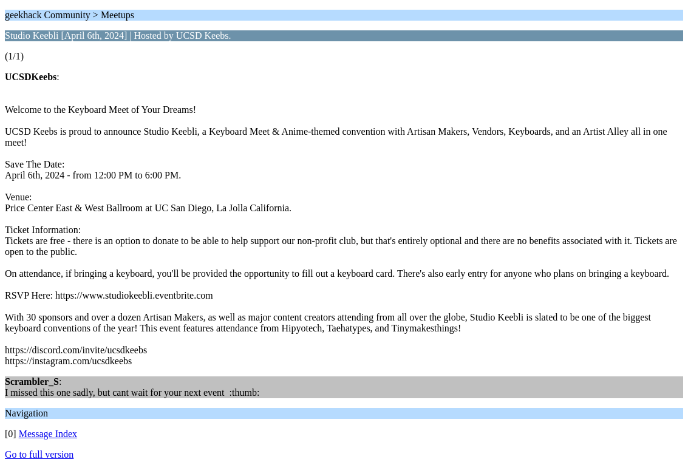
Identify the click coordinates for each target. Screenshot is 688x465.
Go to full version (39, 454)
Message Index (48, 434)
